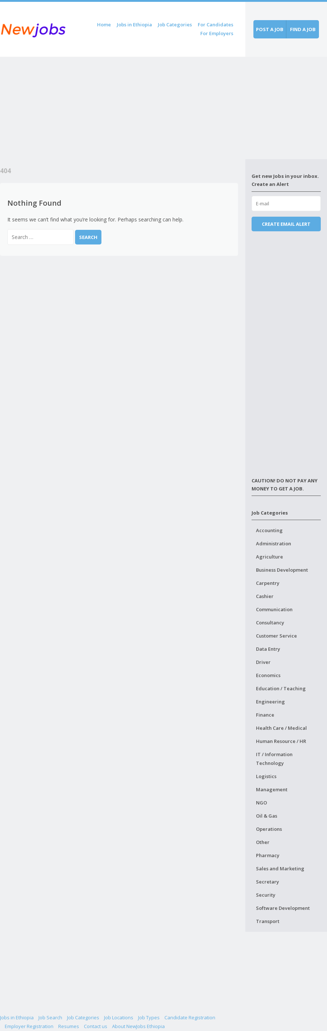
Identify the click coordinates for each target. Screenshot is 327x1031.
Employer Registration (29, 1026)
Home (104, 24)
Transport (267, 921)
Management (271, 789)
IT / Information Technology (274, 758)
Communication (274, 609)
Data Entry (268, 649)
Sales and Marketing (280, 868)
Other (263, 842)
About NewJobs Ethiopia (138, 1026)
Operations (269, 829)
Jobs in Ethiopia (134, 24)
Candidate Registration (189, 1017)
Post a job (269, 29)
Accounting (269, 530)
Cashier (265, 596)
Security (265, 895)
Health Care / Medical (281, 728)
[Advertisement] (122, 108)
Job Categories (175, 24)
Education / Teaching (281, 688)
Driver (263, 662)
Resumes (68, 1026)
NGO (261, 802)
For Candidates (215, 24)
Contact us (95, 1026)
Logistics (266, 776)
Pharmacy (267, 855)
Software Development (283, 908)
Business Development (282, 570)
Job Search (50, 1017)
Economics (268, 675)
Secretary (267, 881)
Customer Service (276, 635)
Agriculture (269, 556)
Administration (273, 543)
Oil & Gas (266, 816)
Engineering (270, 701)
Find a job (303, 29)
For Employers (216, 33)
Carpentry (267, 583)
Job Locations (118, 1017)
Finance (265, 714)
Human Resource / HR (281, 741)
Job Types (149, 1017)
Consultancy (270, 622)
